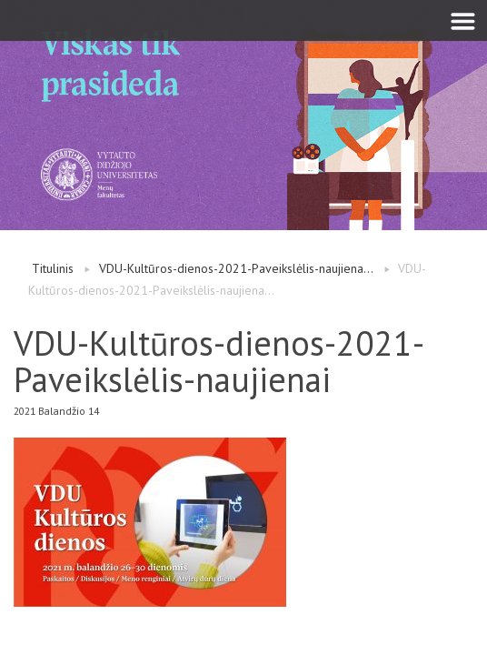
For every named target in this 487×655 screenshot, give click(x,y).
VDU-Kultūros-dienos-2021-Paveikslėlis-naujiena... (236, 268)
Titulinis (53, 268)
